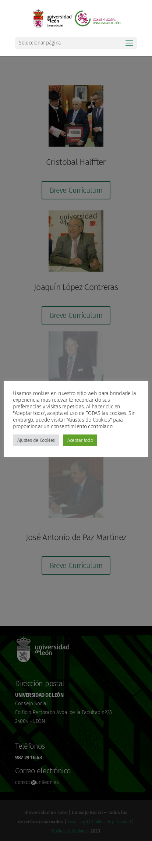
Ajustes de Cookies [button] (36, 440)
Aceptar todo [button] (80, 440)
